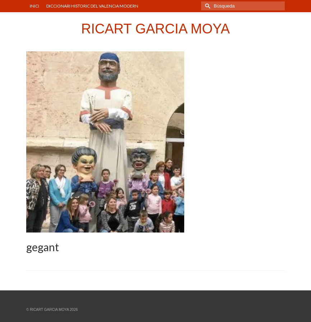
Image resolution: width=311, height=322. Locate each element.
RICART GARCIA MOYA (155, 28)
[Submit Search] (206, 5)
